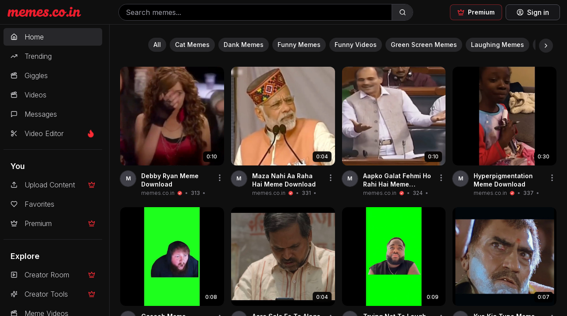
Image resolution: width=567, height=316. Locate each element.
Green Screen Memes (424, 44)
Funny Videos (356, 44)
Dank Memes (244, 44)
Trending (31, 56)
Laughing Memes (497, 44)
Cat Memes (192, 44)
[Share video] (220, 178)
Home (27, 36)
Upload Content (53, 184)
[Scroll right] (546, 46)
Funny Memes (299, 44)
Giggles (29, 75)
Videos (28, 94)
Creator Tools (53, 294)
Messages (34, 114)
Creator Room (53, 274)
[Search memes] (255, 12)
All (157, 44)
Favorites (32, 204)
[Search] (402, 12)
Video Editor (53, 133)
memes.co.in (158, 193)
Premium (53, 223)
